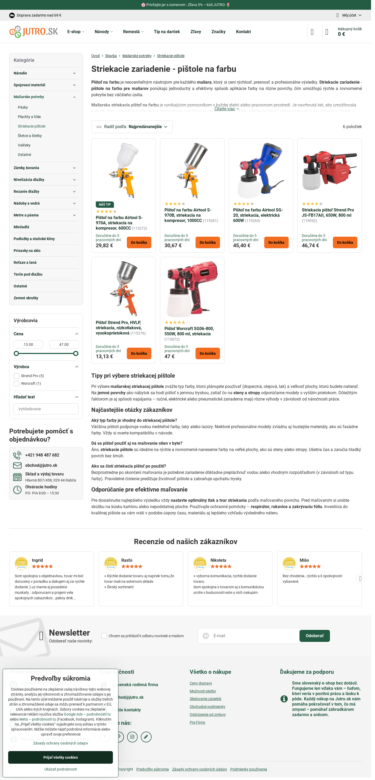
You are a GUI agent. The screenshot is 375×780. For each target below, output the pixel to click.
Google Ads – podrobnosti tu (87, 714)
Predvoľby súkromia (152, 770)
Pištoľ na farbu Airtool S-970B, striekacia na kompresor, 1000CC (187, 216)
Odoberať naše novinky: (71, 641)
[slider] (16, 353)
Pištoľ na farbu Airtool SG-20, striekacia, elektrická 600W (258, 216)
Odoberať (315, 636)
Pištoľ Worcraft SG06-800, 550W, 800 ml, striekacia (189, 332)
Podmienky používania (248, 770)
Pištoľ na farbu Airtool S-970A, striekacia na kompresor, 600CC (119, 223)
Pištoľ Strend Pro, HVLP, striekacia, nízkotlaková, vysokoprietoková (119, 328)
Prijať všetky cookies (60, 757)
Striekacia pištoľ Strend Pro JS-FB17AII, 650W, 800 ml (328, 213)
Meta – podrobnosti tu (37, 719)
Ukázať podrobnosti (60, 769)
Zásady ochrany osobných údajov (199, 770)
